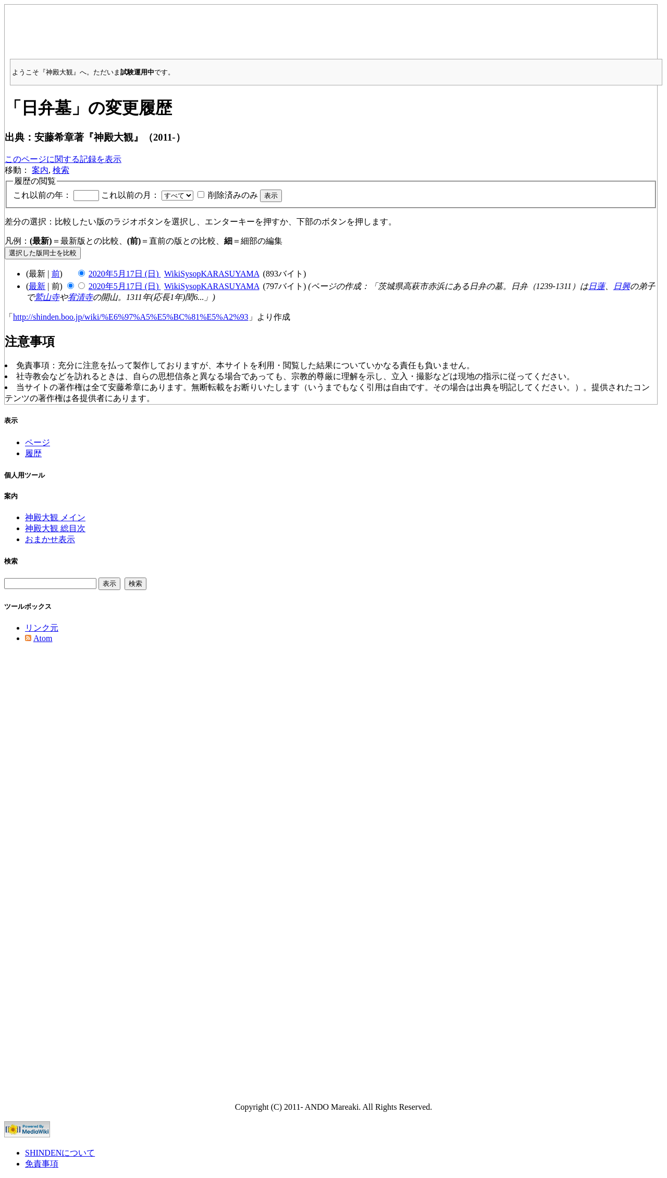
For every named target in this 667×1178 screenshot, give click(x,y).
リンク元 (41, 627)
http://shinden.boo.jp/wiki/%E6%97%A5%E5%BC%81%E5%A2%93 (131, 316)
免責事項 (41, 1163)
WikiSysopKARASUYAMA (212, 273)
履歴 (33, 453)
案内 (40, 170)
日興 (621, 286)
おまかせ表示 (50, 539)
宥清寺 (80, 297)
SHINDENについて (60, 1152)
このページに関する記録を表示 (63, 159)
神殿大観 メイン (55, 517)
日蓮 (596, 286)
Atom (42, 638)
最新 (37, 286)
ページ (37, 442)
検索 (61, 170)
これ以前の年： (42, 195)
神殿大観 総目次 (55, 528)
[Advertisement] (331, 28)
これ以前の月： (130, 195)
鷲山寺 (46, 297)
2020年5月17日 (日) (125, 273)
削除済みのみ (233, 195)
